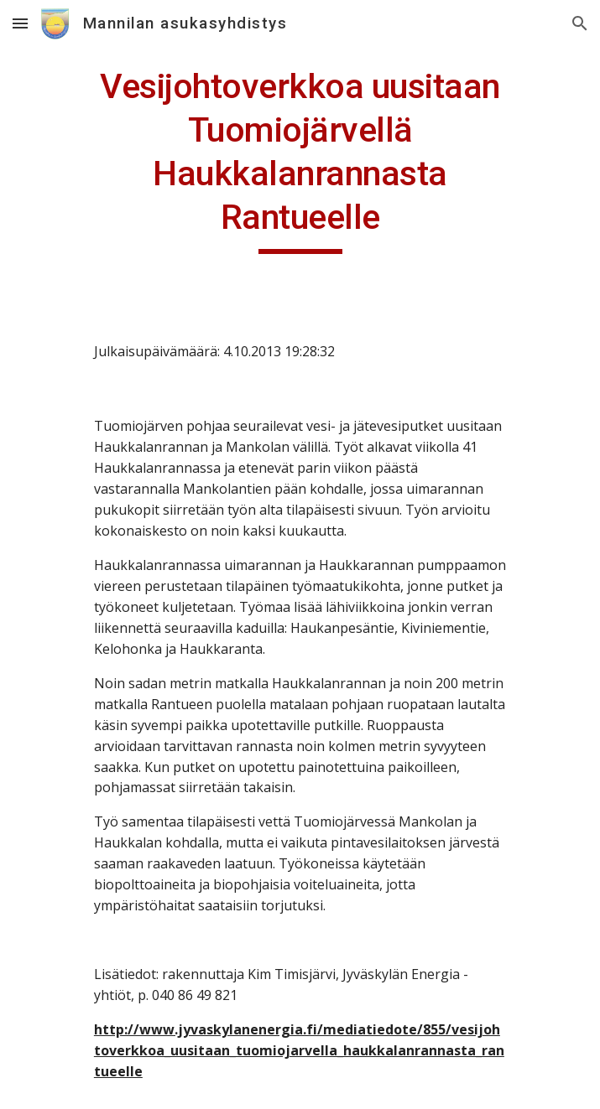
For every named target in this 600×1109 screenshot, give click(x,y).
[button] (20, 23)
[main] (300, 159)
